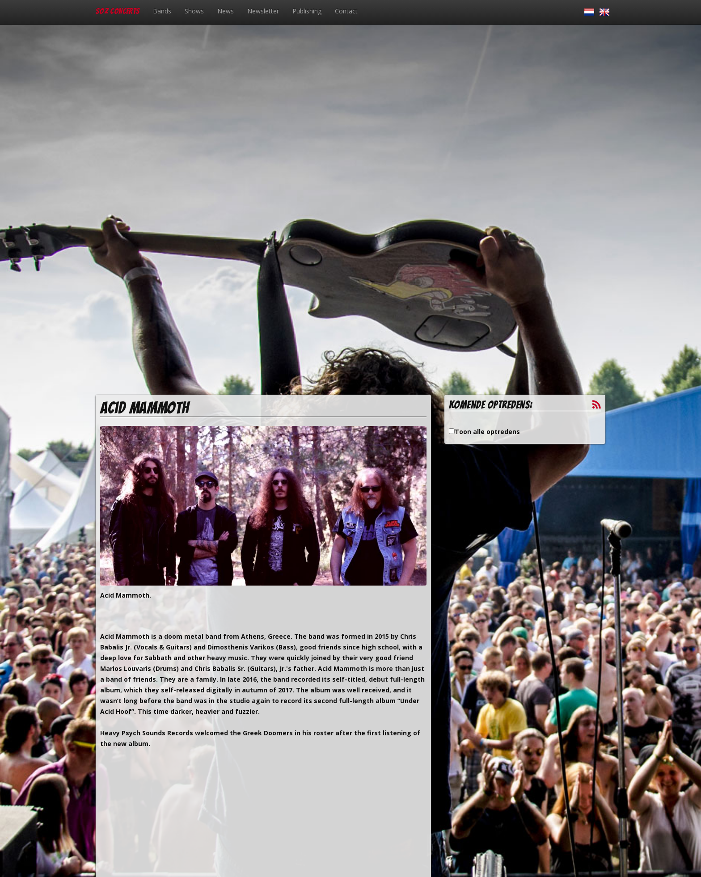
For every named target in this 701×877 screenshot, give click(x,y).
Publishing (306, 11)
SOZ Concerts (117, 11)
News (225, 11)
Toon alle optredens (487, 431)
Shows (194, 11)
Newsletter (263, 11)
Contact (346, 11)
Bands (162, 11)
